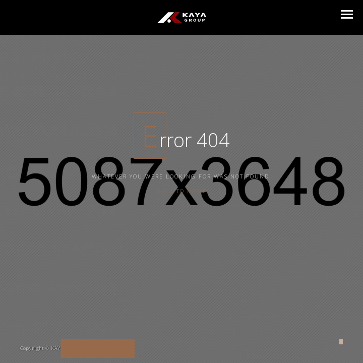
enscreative (115, 348)
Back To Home (181, 180)
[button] (347, 14)
